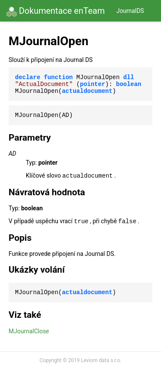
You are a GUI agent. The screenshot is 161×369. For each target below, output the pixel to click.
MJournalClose (29, 331)
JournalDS (130, 10)
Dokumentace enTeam (55, 11)
